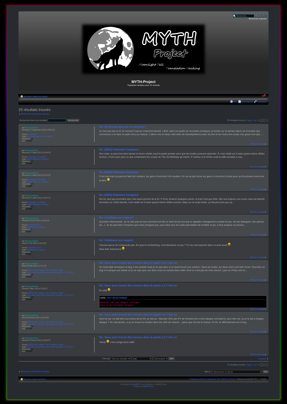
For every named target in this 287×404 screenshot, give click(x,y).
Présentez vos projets (37, 157)
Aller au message (257, 144)
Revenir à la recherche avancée (35, 114)
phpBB (135, 384)
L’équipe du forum (197, 379)
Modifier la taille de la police (264, 95)
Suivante (262, 359)
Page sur (252, 120)
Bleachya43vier (31, 128)
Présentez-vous (34, 225)
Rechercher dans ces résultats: (42, 120)
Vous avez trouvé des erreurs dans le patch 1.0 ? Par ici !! (50, 272)
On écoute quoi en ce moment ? (40, 136)
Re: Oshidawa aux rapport (116, 217)
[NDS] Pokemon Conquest (38, 159)
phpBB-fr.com (148, 386)
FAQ (235, 102)
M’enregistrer (247, 102)
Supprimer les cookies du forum (221, 379)
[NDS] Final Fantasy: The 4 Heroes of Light (45, 270)
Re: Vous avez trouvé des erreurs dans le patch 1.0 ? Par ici (138, 262)
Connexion (262, 102)
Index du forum (40, 96)
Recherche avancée (258, 19)
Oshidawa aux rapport (36, 227)
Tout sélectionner (117, 298)
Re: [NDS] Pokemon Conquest (119, 149)
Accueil (27, 96)
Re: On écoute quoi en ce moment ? (122, 126)
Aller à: (207, 372)
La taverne (32, 134)
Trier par (106, 358)
